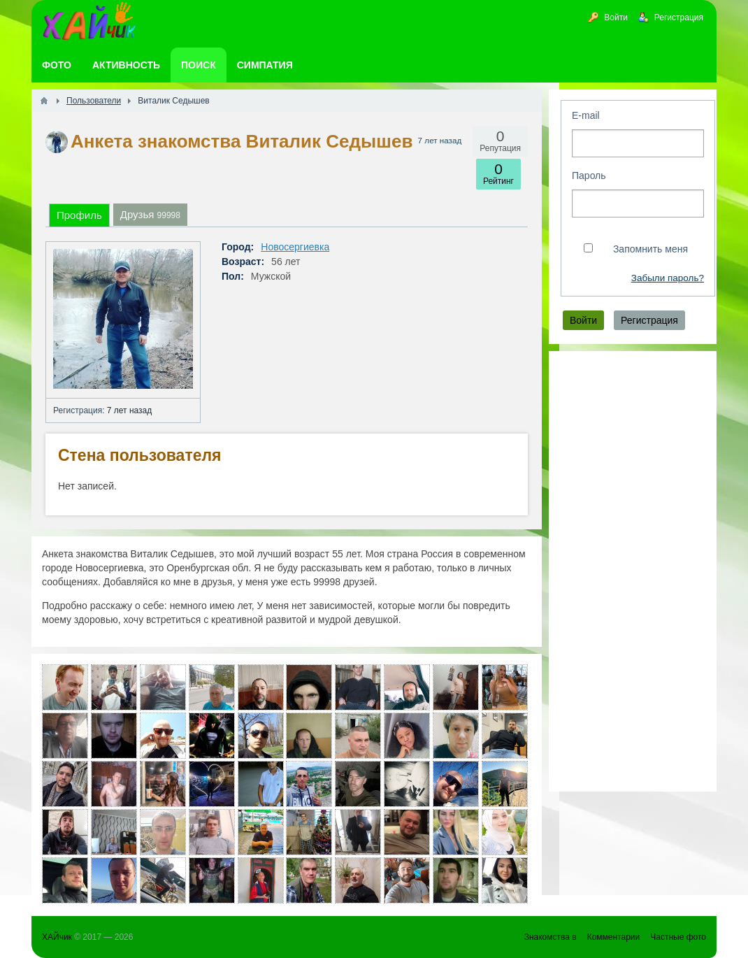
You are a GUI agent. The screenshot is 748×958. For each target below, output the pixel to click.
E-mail (586, 115)
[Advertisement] (632, 571)
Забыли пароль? (667, 278)
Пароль (589, 175)
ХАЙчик (57, 937)
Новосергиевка (295, 246)
